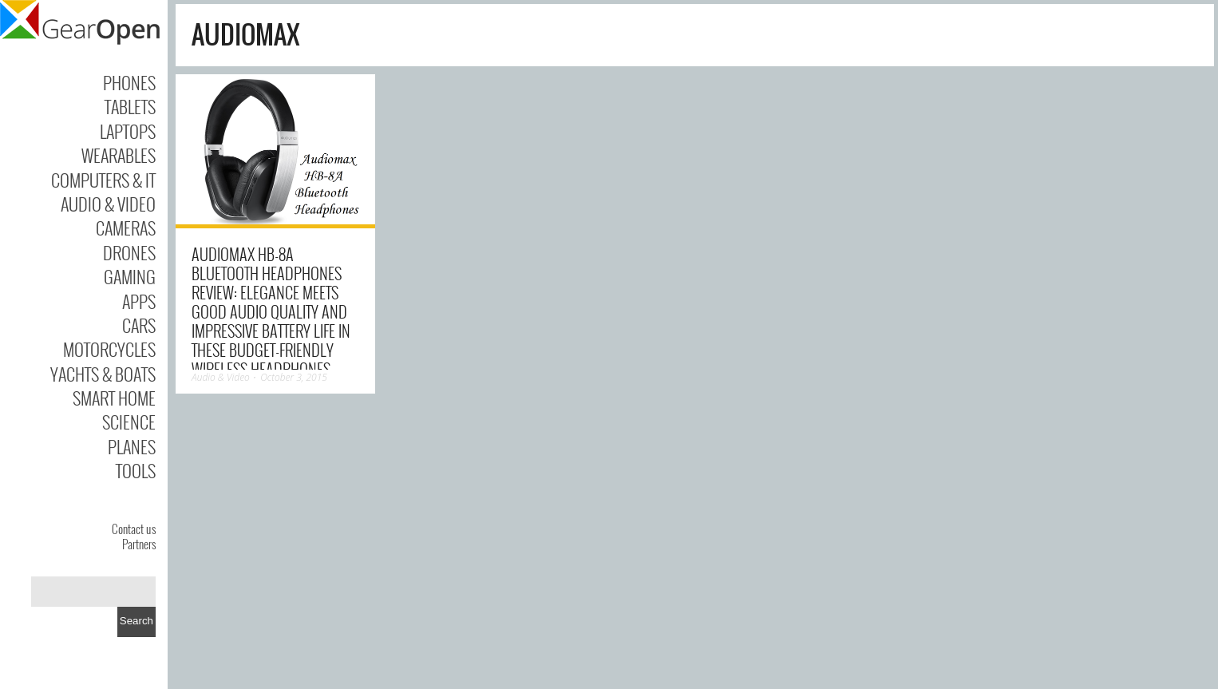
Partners (139, 543)
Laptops (128, 131)
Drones (129, 252)
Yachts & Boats (103, 373)
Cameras (126, 227)
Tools (136, 470)
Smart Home (114, 397)
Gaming (130, 276)
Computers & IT (103, 179)
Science (129, 421)
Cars (139, 325)
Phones (129, 82)
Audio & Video (108, 203)
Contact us (134, 528)
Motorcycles (109, 349)
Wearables (118, 155)
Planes (132, 446)
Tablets (130, 106)
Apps (139, 301)
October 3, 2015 (293, 377)
